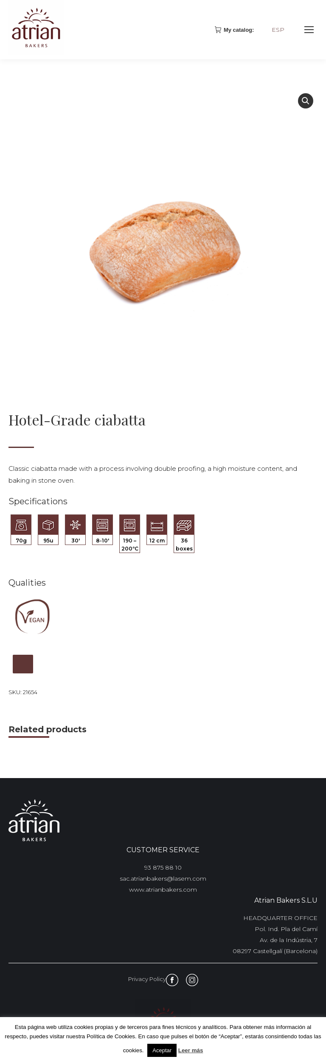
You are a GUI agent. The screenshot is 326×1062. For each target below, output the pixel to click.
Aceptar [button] (161, 1050)
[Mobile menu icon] (309, 29)
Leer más (190, 1050)
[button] (305, 100)
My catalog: (235, 29)
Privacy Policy (147, 979)
